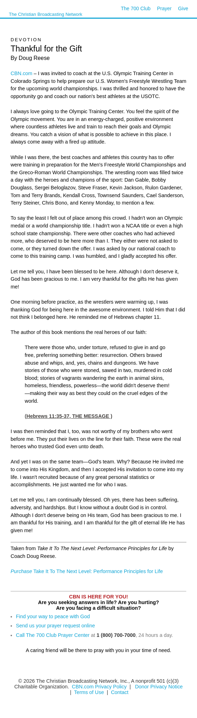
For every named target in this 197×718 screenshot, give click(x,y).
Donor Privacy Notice (159, 686)
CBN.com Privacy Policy (99, 686)
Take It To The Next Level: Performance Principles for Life (87, 571)
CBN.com (21, 73)
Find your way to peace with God (53, 616)
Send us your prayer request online (55, 625)
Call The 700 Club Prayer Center (53, 635)
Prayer (164, 8)
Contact (120, 692)
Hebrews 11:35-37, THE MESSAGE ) (69, 416)
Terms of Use (90, 692)
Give (183, 8)
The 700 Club (135, 8)
